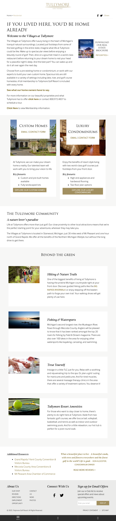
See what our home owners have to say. (28, 90)
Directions (16, 497)
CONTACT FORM (37, 131)
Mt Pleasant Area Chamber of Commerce (35, 473)
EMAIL (24, 131)
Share (107, 15)
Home (9, 15)
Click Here (12, 108)
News (32, 497)
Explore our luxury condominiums (83, 191)
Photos (33, 500)
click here (33, 99)
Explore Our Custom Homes (30, 190)
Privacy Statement (90, 510)
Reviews (15, 494)
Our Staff (16, 491)
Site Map (105, 510)
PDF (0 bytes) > (102, 55)
